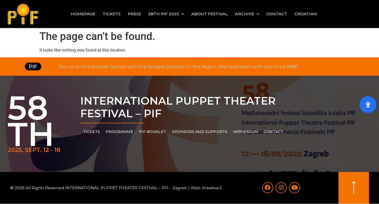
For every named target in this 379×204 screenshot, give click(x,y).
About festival (209, 13)
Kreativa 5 (212, 187)
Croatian (306, 13)
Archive (247, 14)
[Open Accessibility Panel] (368, 104)
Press (134, 13)
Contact (276, 13)
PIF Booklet (152, 131)
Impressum (245, 131)
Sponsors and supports (199, 131)
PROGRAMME (119, 131)
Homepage (83, 13)
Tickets (112, 13)
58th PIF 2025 (166, 14)
